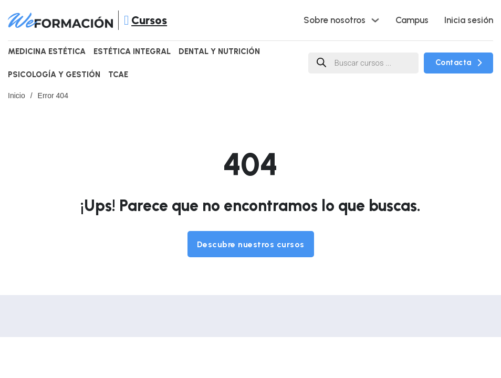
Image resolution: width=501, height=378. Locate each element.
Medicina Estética (47, 51)
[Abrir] (126, 20)
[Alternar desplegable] (375, 20)
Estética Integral (132, 51)
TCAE (118, 74)
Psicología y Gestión (54, 74)
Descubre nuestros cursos (251, 244)
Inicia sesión (468, 20)
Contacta (458, 62)
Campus (412, 20)
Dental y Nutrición (219, 51)
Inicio (16, 95)
